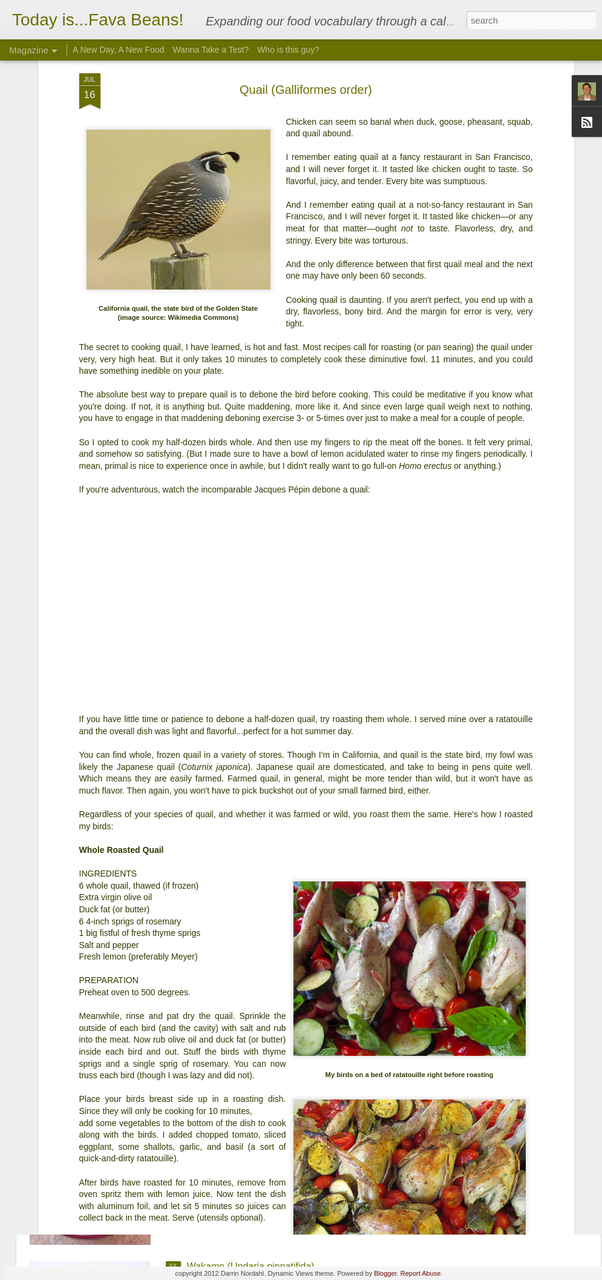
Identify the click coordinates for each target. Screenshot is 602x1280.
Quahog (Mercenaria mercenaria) (258, 991)
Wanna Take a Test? (210, 50)
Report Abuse (421, 1273)
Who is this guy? (288, 50)
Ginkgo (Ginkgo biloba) (236, 1129)
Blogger (385, 1273)
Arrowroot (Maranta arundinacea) (258, 854)
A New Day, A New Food (118, 50)
